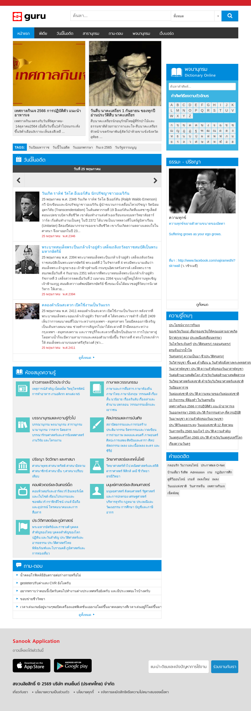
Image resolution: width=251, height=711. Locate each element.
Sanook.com (14, 3)
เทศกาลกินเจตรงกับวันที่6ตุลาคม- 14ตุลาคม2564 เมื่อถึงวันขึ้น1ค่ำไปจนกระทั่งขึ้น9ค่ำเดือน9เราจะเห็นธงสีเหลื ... (47, 126)
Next (155, 182)
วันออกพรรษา (83, 147)
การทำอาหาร (41, 394)
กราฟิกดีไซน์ (55, 502)
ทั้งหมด (178, 16)
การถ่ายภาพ (114, 435)
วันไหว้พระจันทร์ (180, 344)
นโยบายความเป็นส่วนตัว (52, 692)
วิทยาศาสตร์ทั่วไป (118, 466)
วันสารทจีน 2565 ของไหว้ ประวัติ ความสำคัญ (200, 431)
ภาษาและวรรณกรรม (122, 383)
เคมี (134, 471)
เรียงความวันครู (179, 444)
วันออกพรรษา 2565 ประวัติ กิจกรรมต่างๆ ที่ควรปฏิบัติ (205, 412)
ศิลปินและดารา (137, 440)
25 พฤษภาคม (51, 236)
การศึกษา (127, 507)
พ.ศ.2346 (69, 236)
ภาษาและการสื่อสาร (120, 389)
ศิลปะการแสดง (116, 440)
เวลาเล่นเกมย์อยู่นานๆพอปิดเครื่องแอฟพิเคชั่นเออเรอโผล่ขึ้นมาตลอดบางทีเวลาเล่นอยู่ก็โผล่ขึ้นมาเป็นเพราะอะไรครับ (90, 607)
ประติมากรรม (115, 430)
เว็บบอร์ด (167, 34)
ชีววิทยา (143, 471)
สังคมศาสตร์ (133, 491)
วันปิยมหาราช (39, 147)
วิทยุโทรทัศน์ (75, 389)
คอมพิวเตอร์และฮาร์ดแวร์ (49, 491)
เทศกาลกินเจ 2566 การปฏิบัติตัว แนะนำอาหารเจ (47, 113)
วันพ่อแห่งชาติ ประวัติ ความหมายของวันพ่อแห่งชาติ (204, 394)
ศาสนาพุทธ (40, 466)
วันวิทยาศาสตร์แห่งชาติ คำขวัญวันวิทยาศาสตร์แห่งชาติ (206, 381)
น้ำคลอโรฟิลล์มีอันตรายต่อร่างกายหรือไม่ (50, 575)
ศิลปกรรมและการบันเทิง (124, 418)
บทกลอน (123, 404)
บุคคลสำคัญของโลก (66, 532)
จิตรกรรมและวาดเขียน (141, 430)
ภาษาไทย (113, 394)
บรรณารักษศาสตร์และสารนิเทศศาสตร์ (58, 435)
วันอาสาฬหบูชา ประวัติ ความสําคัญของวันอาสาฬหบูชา (206, 369)
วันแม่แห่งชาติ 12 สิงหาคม (215, 425)
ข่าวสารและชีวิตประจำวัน (51, 383)
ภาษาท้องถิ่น (143, 389)
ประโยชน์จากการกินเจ (184, 325)
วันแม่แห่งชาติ (177, 486)
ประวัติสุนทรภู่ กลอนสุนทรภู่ (212, 344)
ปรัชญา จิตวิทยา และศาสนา (53, 460)
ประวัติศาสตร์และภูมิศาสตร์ (52, 521)
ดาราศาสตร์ (114, 471)
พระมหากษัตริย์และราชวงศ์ (50, 527)
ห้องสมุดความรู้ (36, 373)
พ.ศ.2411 (69, 347)
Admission (197, 472)
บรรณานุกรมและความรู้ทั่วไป (54, 418)
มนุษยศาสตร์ (115, 491)
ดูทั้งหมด (87, 358)
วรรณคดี (144, 394)
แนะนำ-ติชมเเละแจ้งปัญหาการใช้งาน (179, 667)
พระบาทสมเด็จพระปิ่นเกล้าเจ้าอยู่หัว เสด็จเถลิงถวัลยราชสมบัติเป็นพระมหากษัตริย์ (100, 249)
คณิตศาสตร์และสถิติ (144, 466)
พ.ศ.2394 (69, 294)
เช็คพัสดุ (173, 493)
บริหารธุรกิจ (114, 502)
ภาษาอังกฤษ (128, 394)
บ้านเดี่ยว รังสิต (177, 472)
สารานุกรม (91, 34)
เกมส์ (68, 502)
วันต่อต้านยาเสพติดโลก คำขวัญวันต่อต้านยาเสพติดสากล (207, 375)
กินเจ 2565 (104, 147)
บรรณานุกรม (41, 424)
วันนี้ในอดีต (65, 34)
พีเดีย (43, 34)
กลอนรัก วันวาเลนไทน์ (182, 465)
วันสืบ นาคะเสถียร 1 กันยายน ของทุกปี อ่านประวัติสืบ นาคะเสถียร (122, 113)
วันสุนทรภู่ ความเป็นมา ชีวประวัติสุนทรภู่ (196, 356)
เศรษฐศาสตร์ (137, 496)
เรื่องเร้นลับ (131, 399)
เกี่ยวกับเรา (20, 692)
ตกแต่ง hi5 (73, 394)
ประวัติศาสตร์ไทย (59, 543)
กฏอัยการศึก (223, 472)
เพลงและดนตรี (133, 435)
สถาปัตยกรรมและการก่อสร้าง (126, 424)
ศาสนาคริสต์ (57, 466)
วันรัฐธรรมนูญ (126, 147)
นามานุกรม (40, 430)
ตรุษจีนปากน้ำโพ (180, 350)
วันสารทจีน (197, 486)
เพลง (215, 479)
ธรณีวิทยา (113, 476)
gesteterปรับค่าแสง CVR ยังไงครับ (45, 583)
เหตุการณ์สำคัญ (43, 389)
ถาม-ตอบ (116, 34)
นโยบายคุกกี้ (85, 692)
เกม (209, 472)
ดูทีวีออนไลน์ (176, 479)
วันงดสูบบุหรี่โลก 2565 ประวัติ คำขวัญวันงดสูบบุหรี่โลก (205, 437)
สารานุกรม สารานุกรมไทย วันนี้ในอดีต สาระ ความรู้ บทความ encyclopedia (38, 16)
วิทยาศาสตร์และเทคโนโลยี (125, 460)
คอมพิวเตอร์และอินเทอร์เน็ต (52, 485)
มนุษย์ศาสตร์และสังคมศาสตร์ (128, 485)
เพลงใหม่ (203, 479)
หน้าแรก (24, 34)
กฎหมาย (130, 502)
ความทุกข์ (177, 218)
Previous (18, 182)
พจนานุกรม (141, 34)
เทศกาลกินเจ (216, 486)
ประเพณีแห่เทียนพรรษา (206, 337)
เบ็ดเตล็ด (60, 389)
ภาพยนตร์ (151, 435)
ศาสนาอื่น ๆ (56, 471)
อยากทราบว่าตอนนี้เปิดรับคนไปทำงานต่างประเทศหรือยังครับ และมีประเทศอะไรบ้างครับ (85, 591)
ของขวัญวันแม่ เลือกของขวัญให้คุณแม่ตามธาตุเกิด (203, 331)
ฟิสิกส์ (127, 471)
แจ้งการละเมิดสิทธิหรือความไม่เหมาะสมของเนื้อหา (135, 692)
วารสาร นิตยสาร (59, 430)
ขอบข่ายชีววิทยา (32, 599)
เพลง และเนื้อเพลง (132, 445)
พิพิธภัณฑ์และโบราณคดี (49, 548)
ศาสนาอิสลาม (75, 466)
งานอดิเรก (58, 394)
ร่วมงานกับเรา (224, 667)
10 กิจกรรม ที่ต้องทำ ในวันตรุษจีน (192, 400)
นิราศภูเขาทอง (179, 337)
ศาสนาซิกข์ (40, 471)
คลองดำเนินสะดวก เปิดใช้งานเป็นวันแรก (76, 305)
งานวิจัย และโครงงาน (47, 440)
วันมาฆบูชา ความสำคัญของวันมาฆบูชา (196, 419)
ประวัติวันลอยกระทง (182, 425)
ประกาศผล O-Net (213, 465)
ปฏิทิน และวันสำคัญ (45, 537)
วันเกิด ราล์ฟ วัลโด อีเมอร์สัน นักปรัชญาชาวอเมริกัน (85, 193)
